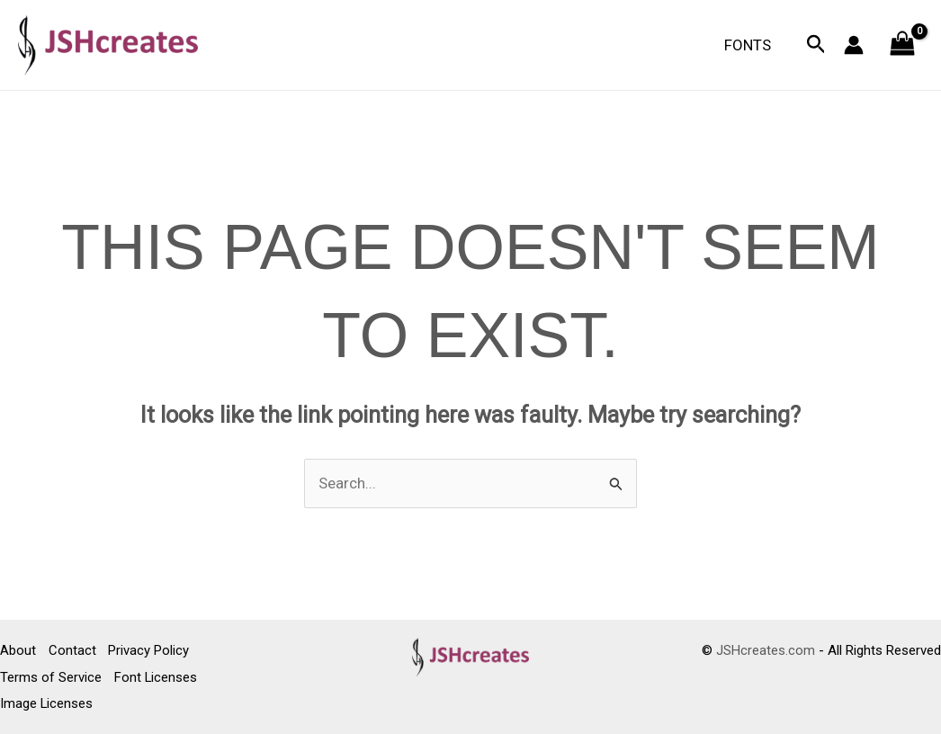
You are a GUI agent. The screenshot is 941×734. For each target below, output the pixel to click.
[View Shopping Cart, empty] (902, 45)
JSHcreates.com (765, 651)
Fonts (749, 45)
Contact (73, 651)
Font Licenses (157, 677)
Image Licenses (47, 703)
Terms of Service (51, 677)
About (18, 651)
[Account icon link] (854, 45)
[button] (816, 45)
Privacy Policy (151, 651)
